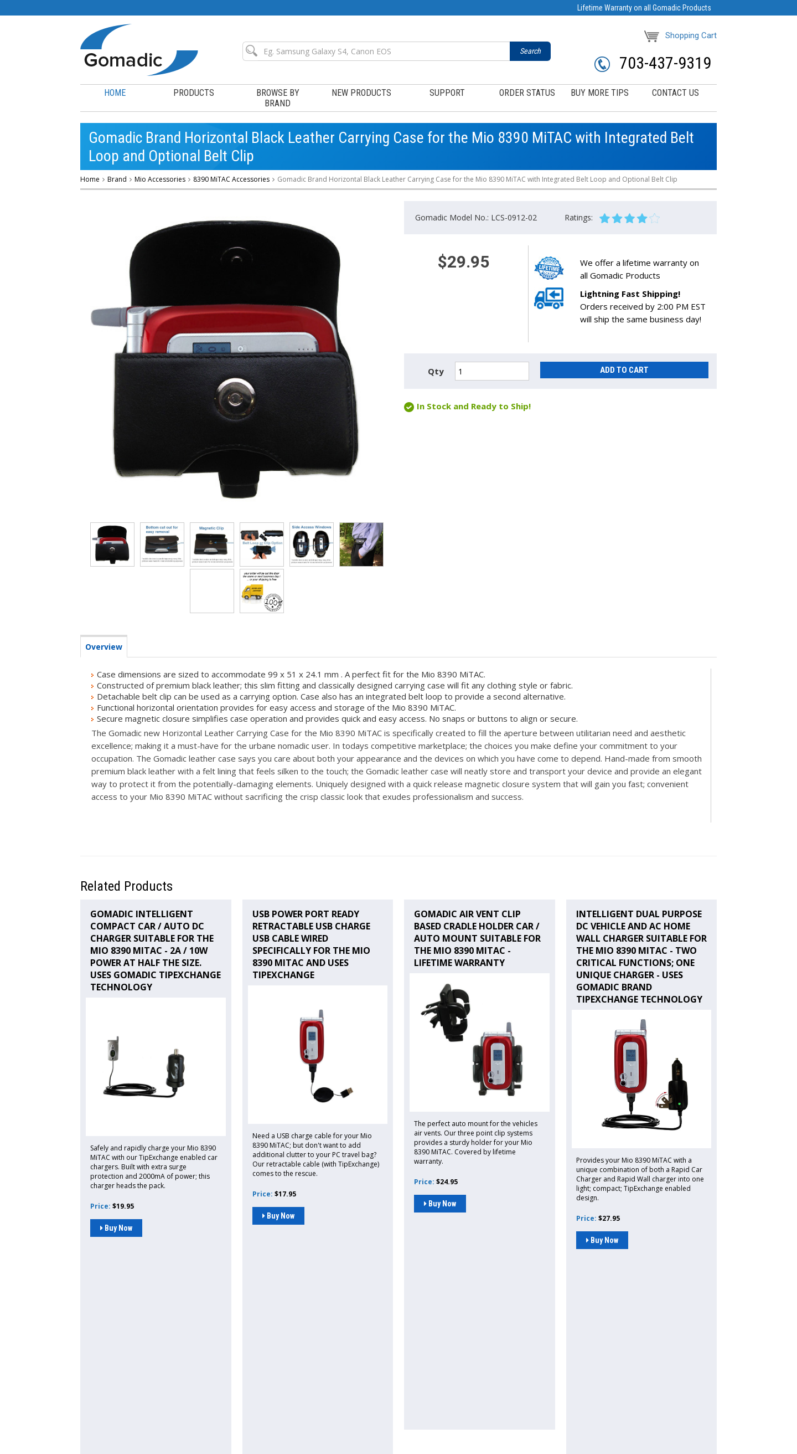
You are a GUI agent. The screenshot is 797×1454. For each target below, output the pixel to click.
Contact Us (149, 1377)
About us (187, 1377)
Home (115, 93)
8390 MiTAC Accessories (231, 179)
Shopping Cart (680, 35)
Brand (117, 179)
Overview (103, 646)
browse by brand (277, 98)
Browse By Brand (168, 1362)
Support (265, 1362)
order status (527, 93)
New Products (361, 93)
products (193, 93)
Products (120, 1362)
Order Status (306, 1362)
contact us (675, 93)
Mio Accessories (159, 179)
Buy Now (116, 1228)
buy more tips (600, 93)
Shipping (222, 1377)
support (447, 93)
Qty (436, 371)
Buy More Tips (102, 1377)
